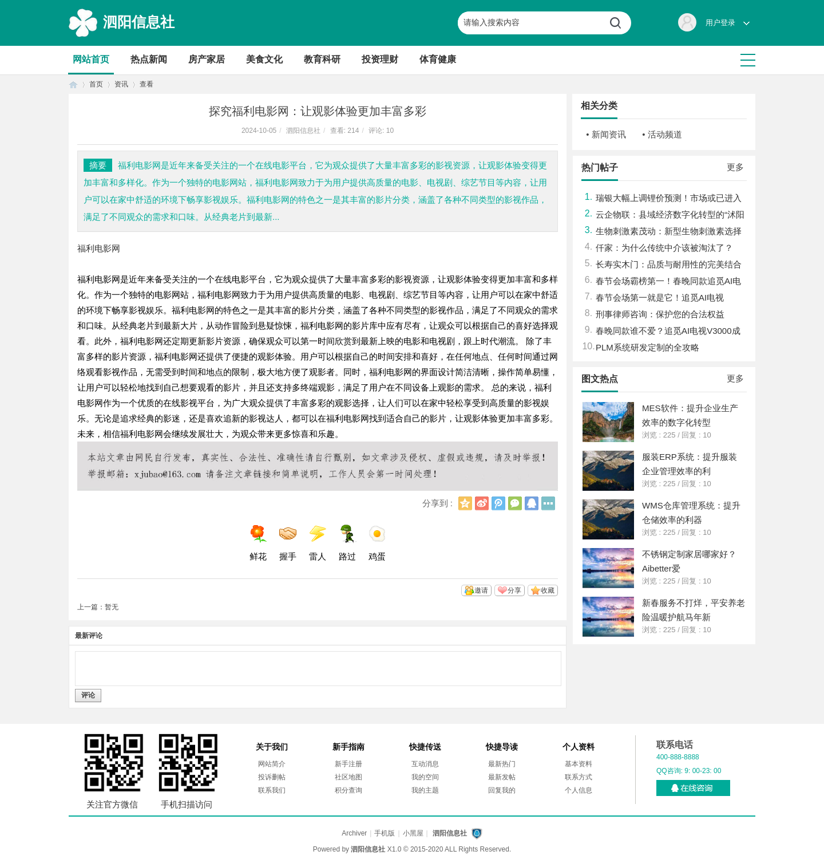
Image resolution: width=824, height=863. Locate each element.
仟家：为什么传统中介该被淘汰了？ (664, 248)
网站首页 (91, 59)
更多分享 (548, 503)
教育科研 (322, 59)
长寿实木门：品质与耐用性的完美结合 (669, 264)
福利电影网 (98, 248)
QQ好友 (531, 503)
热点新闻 (148, 59)
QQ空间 (465, 503)
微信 (515, 503)
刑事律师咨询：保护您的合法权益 (660, 314)
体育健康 (437, 59)
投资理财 (380, 59)
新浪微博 (482, 503)
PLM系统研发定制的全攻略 (647, 347)
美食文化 (264, 59)
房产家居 (206, 59)
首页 (73, 84)
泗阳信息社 (139, 22)
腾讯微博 (498, 503)
